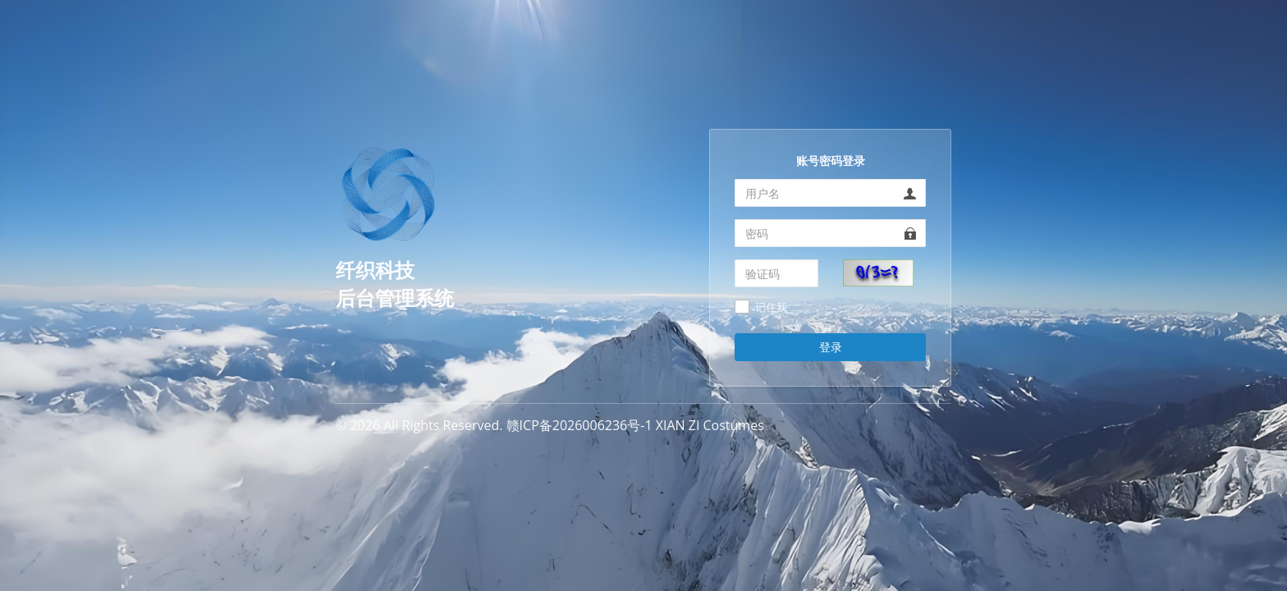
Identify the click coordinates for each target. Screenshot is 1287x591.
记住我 (771, 307)
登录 (830, 347)
